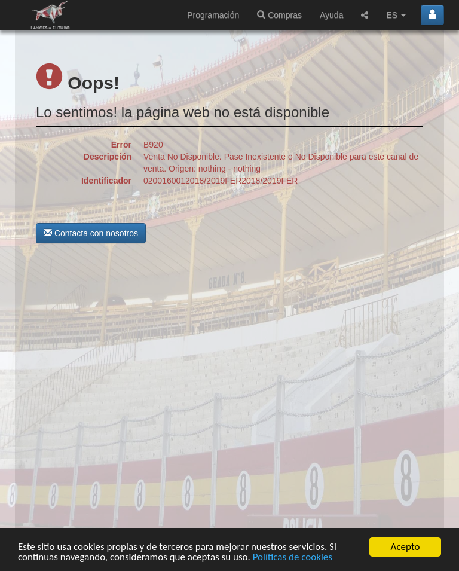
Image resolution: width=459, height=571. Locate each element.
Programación (213, 15)
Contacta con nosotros (91, 233)
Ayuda (331, 15)
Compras (279, 15)
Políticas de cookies (292, 557)
